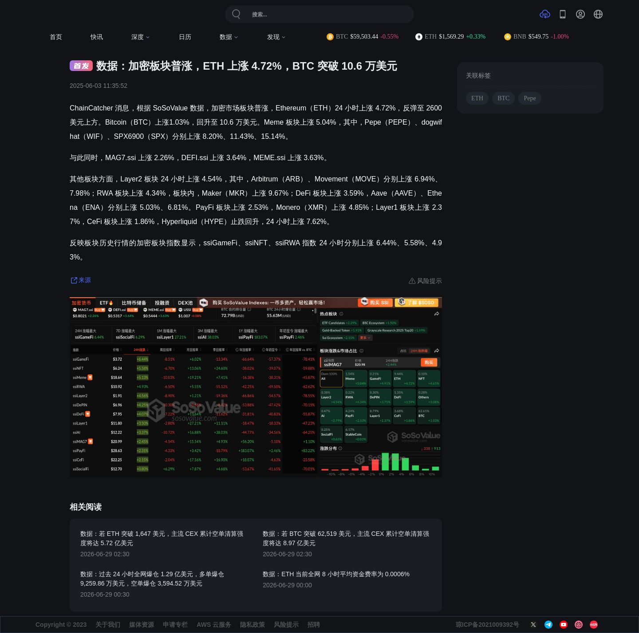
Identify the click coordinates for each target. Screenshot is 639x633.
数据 (229, 37)
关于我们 (107, 624)
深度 (140, 37)
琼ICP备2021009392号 (487, 624)
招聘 (314, 624)
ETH (477, 98)
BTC (503, 98)
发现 (276, 37)
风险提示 (286, 624)
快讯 (97, 37)
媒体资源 (141, 624)
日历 (185, 37)
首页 (56, 37)
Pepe (530, 98)
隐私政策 (252, 624)
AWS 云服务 (214, 624)
